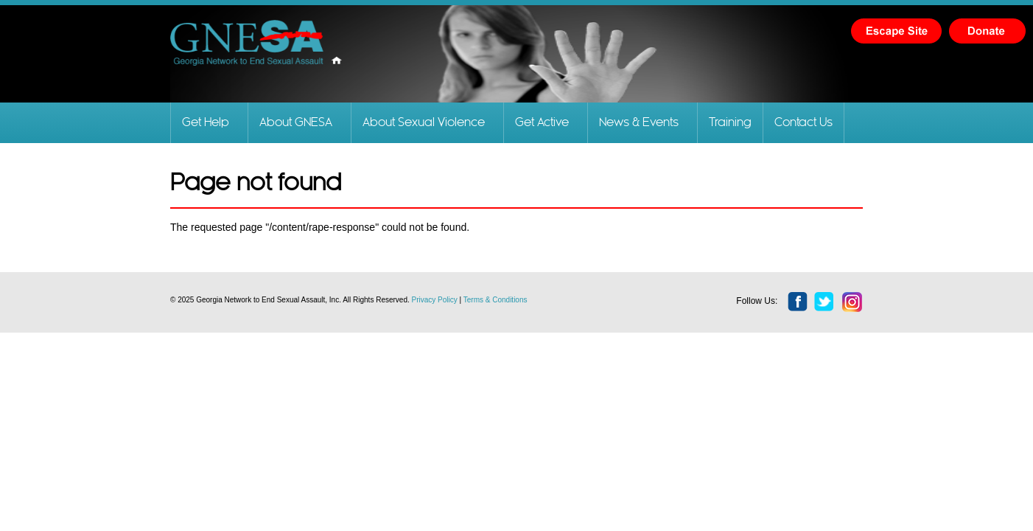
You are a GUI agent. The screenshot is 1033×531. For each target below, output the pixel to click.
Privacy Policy (435, 300)
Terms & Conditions (495, 300)
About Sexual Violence (424, 122)
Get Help (205, 122)
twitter (824, 302)
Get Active (542, 122)
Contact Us (803, 122)
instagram (852, 302)
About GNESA (295, 122)
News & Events (639, 122)
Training (730, 122)
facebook (798, 302)
